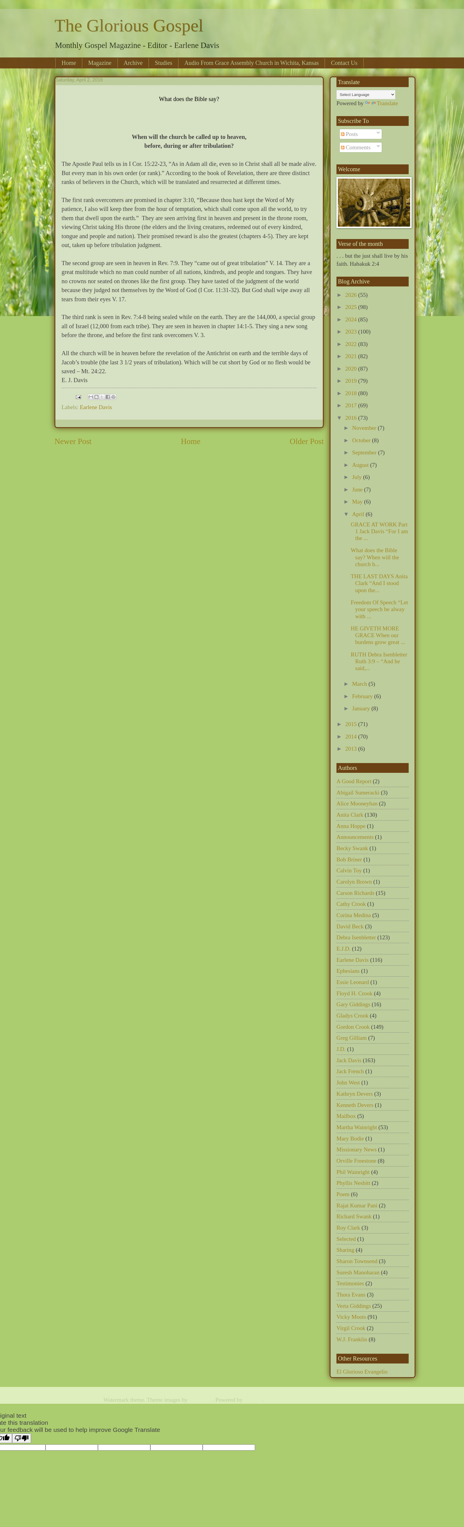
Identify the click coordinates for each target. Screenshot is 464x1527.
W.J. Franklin (351, 1339)
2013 (351, 749)
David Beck (350, 926)
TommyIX (200, 1400)
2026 (351, 295)
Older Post (307, 441)
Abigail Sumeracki (357, 792)
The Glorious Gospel (128, 25)
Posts (349, 134)
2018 (351, 393)
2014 (351, 736)
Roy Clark (348, 1228)
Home (69, 63)
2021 (351, 356)
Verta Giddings (353, 1306)
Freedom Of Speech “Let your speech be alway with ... (379, 609)
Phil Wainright (353, 1172)
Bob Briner (349, 859)
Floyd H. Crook (354, 993)
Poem (342, 1194)
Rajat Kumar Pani (356, 1205)
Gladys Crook (352, 1015)
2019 (351, 381)
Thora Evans (350, 1295)
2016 (351, 418)
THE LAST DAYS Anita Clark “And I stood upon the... (379, 583)
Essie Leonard (352, 982)
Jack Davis (348, 1060)
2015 (351, 724)
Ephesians (348, 971)
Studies (163, 63)
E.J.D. (343, 949)
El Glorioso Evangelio (362, 1372)
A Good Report (353, 781)
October (362, 440)
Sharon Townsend (356, 1261)
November (365, 428)
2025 (351, 307)
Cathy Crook (351, 904)
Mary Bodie (350, 1138)
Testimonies (350, 1283)
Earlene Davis (96, 407)
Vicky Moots (351, 1317)
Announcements (355, 837)
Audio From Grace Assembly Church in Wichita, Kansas (251, 63)
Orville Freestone (356, 1161)
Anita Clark (349, 815)
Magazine (100, 63)
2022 (351, 344)
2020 (351, 369)
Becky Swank (352, 848)
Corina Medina (353, 915)
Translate (381, 103)
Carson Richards (355, 893)
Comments (356, 147)
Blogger (253, 1400)
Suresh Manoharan (357, 1272)
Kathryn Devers (354, 1094)
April (359, 514)
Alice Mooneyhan (357, 803)
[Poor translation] (21, 1438)
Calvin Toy (349, 870)
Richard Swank (354, 1216)
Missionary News (356, 1149)
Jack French (350, 1071)
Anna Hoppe (350, 826)
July (357, 477)
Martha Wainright (356, 1127)
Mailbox (346, 1116)
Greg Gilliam (351, 1038)
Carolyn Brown (354, 882)
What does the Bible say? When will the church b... (375, 557)
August (361, 465)
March (360, 684)
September (365, 452)
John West (348, 1082)
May (358, 502)
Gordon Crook (353, 1027)
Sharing (345, 1250)
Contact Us (344, 63)
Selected (346, 1239)
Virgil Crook (350, 1328)
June (358, 489)
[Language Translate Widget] (365, 94)
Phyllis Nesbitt (353, 1183)
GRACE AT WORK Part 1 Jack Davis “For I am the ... (379, 531)
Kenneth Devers (354, 1105)
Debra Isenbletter (356, 937)
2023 (351, 332)
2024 (351, 319)
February (363, 696)
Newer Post (72, 441)
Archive (133, 63)
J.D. (341, 1049)
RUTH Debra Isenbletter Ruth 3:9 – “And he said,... (379, 661)
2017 (351, 405)
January (361, 708)
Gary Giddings (353, 1004)
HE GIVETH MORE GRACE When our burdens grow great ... (378, 635)
